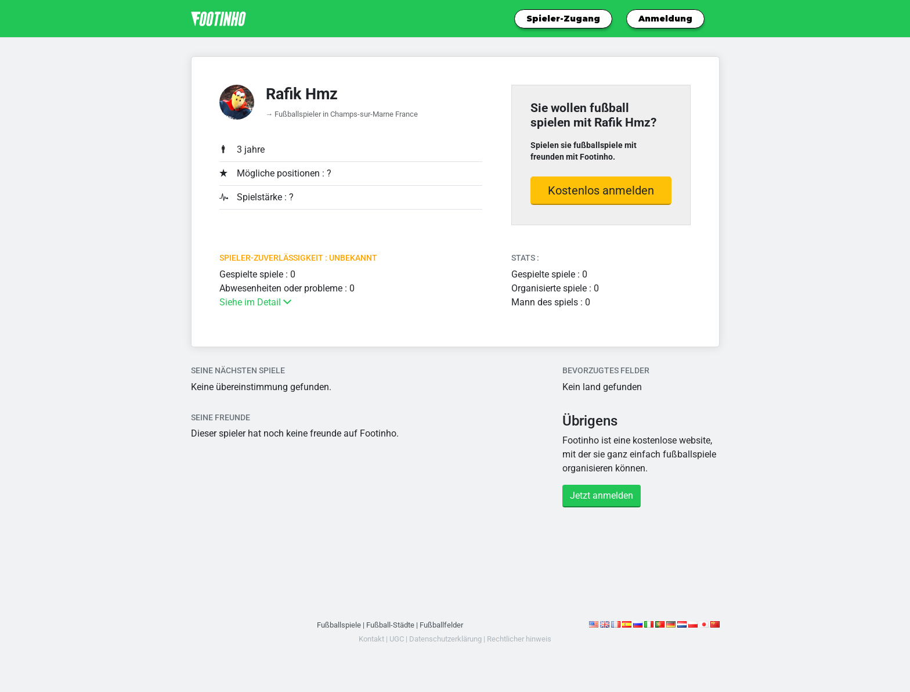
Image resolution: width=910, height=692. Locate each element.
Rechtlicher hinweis (519, 639)
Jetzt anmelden (601, 495)
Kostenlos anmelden (601, 190)
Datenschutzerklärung (445, 639)
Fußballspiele (339, 625)
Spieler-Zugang (563, 18)
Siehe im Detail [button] (255, 302)
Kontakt (371, 639)
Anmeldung (665, 18)
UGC (396, 639)
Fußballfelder (441, 625)
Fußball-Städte (390, 625)
